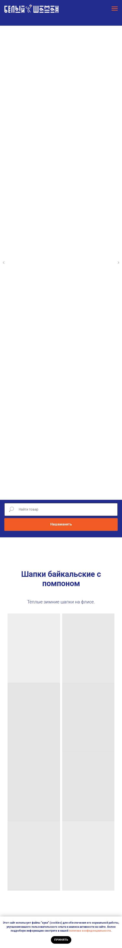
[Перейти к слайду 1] (39, 493)
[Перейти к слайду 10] (78, 493)
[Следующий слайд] (118, 262)
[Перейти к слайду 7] (65, 493)
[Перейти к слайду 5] (57, 493)
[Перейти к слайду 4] (52, 493)
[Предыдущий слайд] (3, 262)
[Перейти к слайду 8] (70, 493)
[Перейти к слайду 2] (44, 493)
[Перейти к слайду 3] (48, 493)
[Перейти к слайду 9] (74, 493)
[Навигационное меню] (115, 8)
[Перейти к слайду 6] (61, 493)
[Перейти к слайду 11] (83, 493)
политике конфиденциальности (90, 930)
